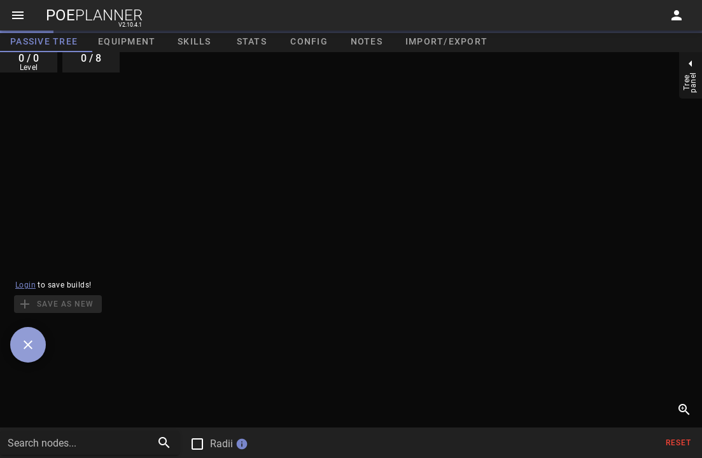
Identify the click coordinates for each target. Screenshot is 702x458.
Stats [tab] (252, 41)
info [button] (241, 444)
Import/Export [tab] (446, 41)
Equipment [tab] (126, 41)
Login (25, 285)
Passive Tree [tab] (44, 41)
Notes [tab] (367, 41)
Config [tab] (309, 41)
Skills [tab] (194, 41)
